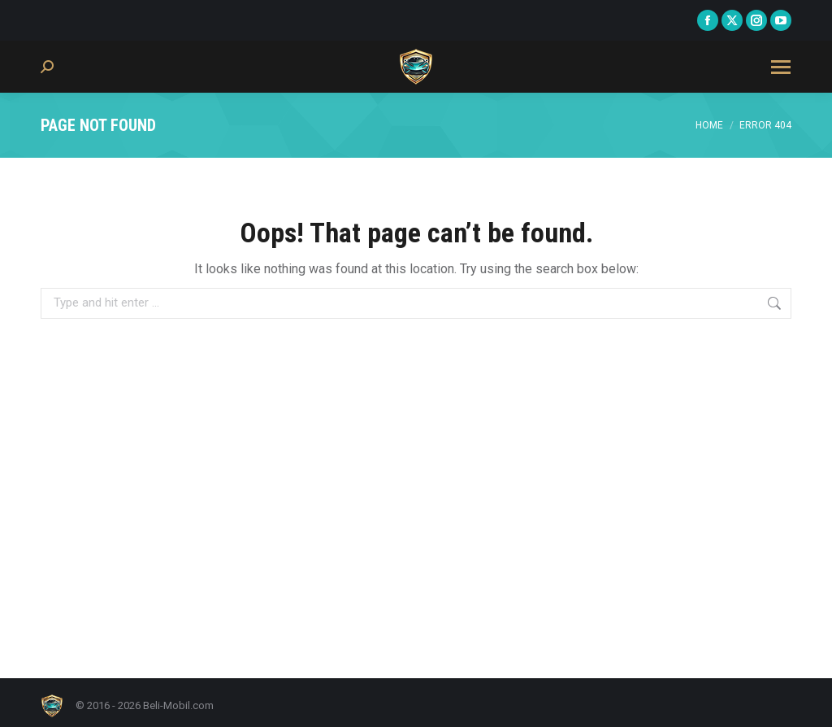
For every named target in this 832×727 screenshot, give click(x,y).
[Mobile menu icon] (780, 67)
